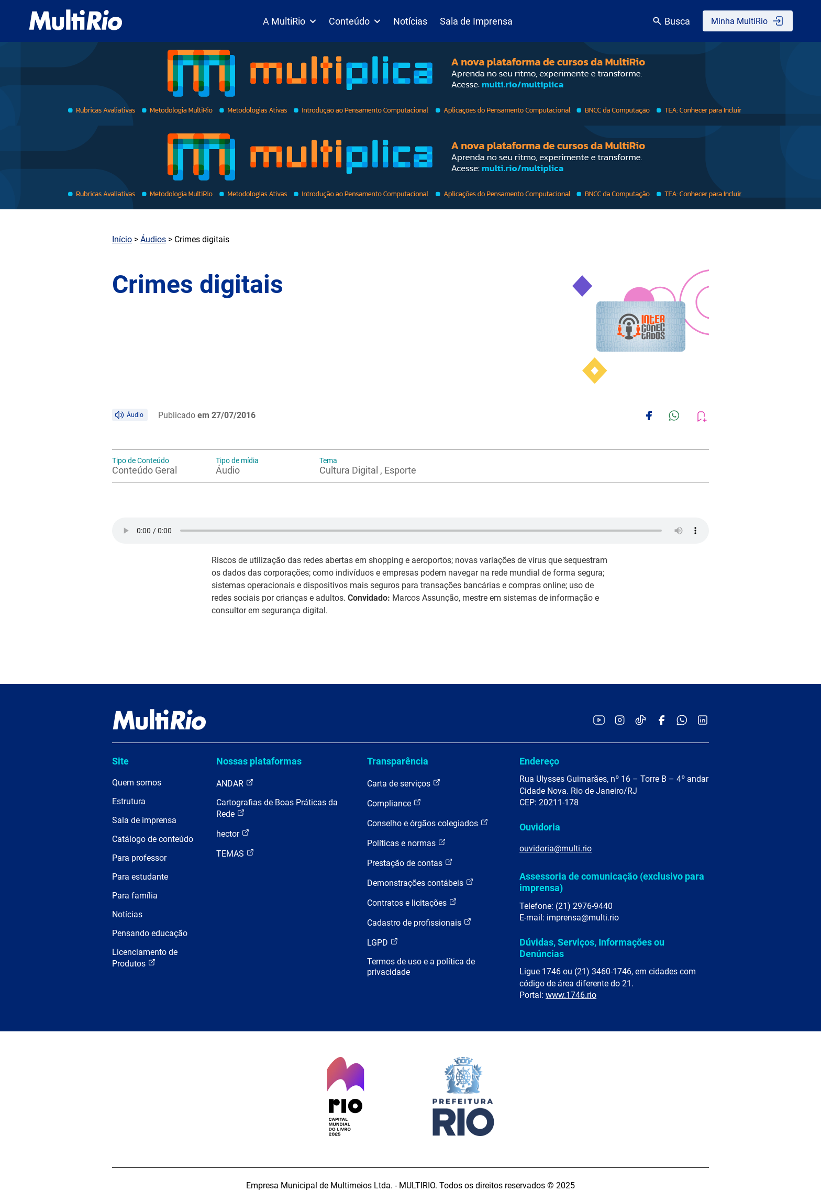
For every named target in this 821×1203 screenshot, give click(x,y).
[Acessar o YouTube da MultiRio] (599, 720)
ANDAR (235, 783)
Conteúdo (355, 21)
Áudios (153, 239)
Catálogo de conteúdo (152, 839)
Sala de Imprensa (476, 21)
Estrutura (129, 801)
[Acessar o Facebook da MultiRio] (661, 720)
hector (233, 833)
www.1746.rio (571, 995)
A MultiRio (289, 21)
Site (120, 761)
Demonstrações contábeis (420, 882)
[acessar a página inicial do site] (75, 20)
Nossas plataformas (259, 761)
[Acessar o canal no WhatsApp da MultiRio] (682, 720)
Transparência (397, 761)
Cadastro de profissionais (419, 922)
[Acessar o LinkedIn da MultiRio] (702, 720)
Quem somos (136, 783)
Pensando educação (149, 933)
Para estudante (140, 877)
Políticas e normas (406, 842)
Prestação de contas (410, 862)
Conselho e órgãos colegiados (428, 822)
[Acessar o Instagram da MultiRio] (619, 720)
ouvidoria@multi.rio (555, 848)
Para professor (139, 858)
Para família (135, 896)
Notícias (410, 21)
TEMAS (235, 853)
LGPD (382, 942)
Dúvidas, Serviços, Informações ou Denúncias (591, 948)
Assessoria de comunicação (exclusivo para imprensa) (611, 882)
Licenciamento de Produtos (144, 958)
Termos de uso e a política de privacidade (421, 967)
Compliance (394, 802)
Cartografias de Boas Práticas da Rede (277, 808)
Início (122, 239)
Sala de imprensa (144, 820)
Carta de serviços (404, 783)
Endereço (539, 761)
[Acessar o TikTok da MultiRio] (640, 720)
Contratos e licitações (412, 902)
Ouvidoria (539, 827)
